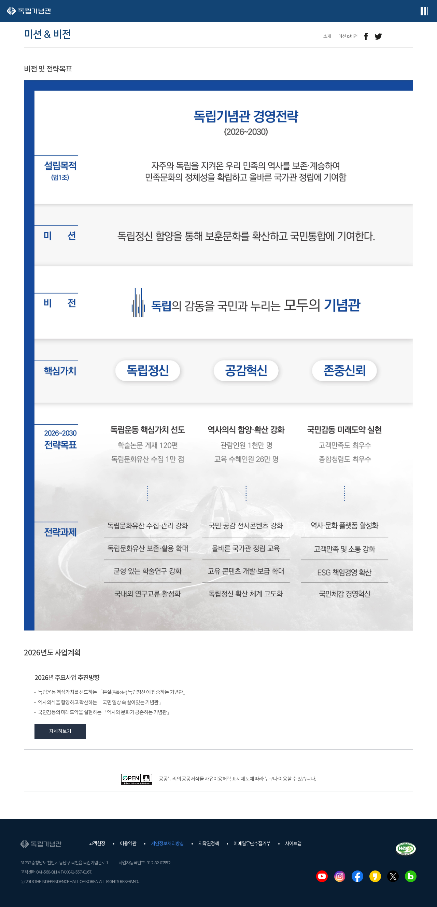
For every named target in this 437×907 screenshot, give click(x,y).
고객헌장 (97, 844)
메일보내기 (393, 36)
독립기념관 (29, 11)
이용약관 (128, 844)
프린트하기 (409, 36)
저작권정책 (208, 844)
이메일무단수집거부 (252, 844)
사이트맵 (293, 844)
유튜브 (322, 876)
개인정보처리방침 (167, 844)
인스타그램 (340, 876)
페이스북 (357, 876)
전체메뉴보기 (424, 11)
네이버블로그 (411, 876)
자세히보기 (60, 731)
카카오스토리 (375, 876)
